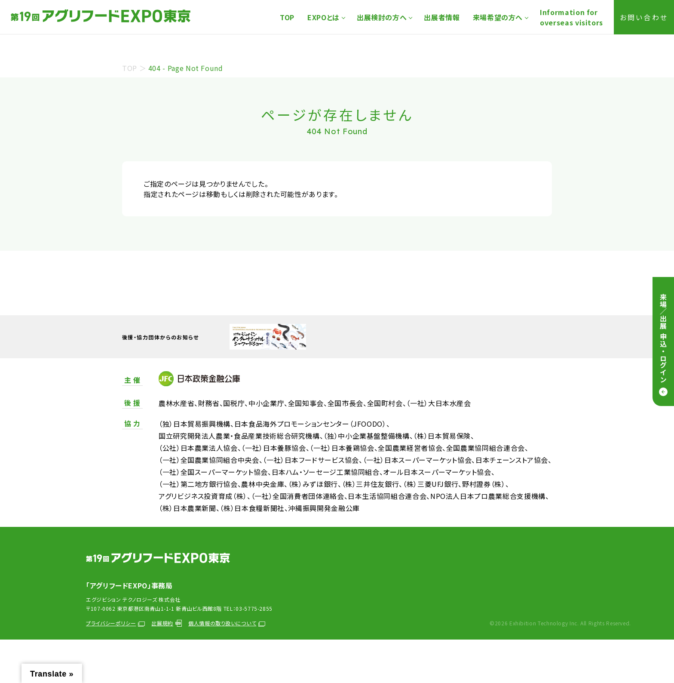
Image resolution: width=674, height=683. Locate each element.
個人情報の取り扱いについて (226, 623)
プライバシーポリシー (115, 623)
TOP (287, 17)
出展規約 (166, 623)
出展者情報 (442, 17)
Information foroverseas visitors (571, 17)
